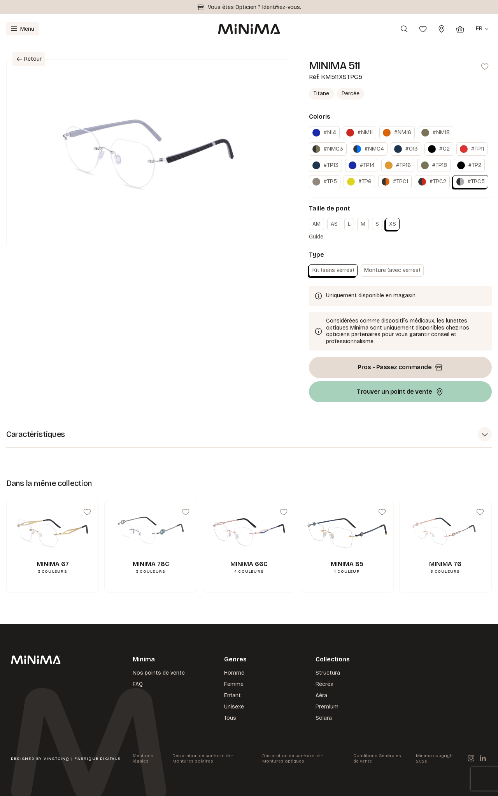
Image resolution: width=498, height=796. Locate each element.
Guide (316, 236)
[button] (249, 434)
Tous (230, 717)
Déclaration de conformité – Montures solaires (202, 758)
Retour (27, 59)
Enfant (232, 695)
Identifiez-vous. (281, 7)
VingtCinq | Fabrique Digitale (82, 758)
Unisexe (234, 706)
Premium (327, 706)
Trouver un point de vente (400, 391)
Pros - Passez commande (400, 367)
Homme (234, 672)
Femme (234, 683)
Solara (324, 717)
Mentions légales (143, 758)
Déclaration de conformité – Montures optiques (292, 758)
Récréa (324, 683)
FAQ (138, 683)
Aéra (321, 695)
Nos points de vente (159, 672)
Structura (328, 672)
